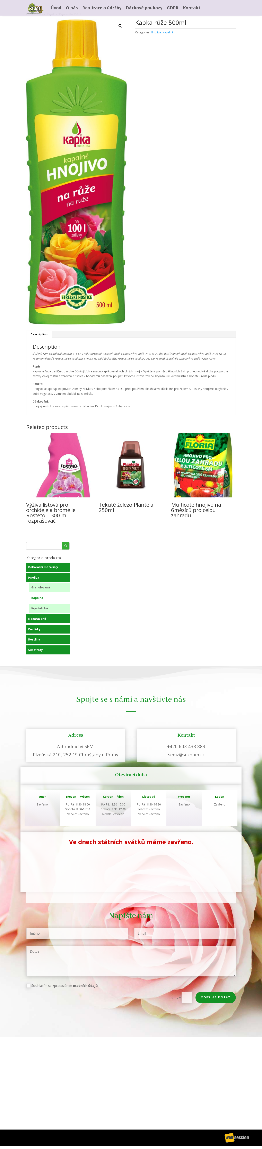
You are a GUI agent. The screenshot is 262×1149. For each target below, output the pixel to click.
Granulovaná (40, 587)
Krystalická (39, 608)
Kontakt (192, 7)
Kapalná (168, 32)
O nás (72, 7)
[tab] (39, 334)
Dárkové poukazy (144, 7)
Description (38, 334)
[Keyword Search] (44, 545)
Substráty (35, 650)
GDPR (172, 7)
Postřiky (34, 629)
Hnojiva (156, 32)
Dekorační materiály (43, 567)
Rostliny (34, 639)
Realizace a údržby (101, 7)
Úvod (56, 7)
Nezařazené (37, 619)
